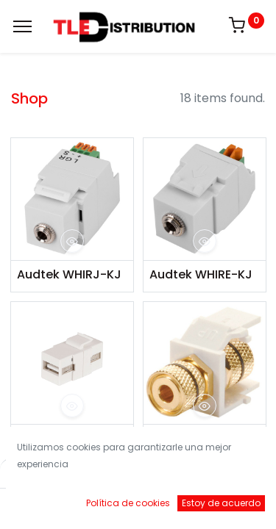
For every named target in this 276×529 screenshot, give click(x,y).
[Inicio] (48, 503)
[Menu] (22, 26)
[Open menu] (138, 507)
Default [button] (211, 473)
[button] (72, 241)
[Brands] (183, 503)
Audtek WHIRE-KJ (200, 275)
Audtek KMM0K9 (197, 439)
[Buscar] (93, 503)
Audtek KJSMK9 (63, 439)
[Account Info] (228, 503)
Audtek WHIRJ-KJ (69, 275)
